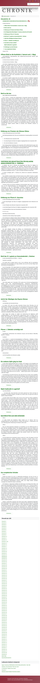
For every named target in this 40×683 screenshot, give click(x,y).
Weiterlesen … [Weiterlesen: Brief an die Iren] (8, 127)
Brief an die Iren (6, 93)
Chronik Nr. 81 (4, 654)
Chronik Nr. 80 (4, 652)
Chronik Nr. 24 (4, 558)
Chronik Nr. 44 (4, 592)
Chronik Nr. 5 (4, 528)
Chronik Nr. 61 (4, 620)
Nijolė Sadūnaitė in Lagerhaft (10, 389)
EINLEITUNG (4, 656)
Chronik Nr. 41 (4, 587)
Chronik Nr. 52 (4, 605)
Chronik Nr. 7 (4, 531)
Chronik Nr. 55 (4, 610)
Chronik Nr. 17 (4, 546)
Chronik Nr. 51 (4, 603)
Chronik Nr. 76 (4, 645)
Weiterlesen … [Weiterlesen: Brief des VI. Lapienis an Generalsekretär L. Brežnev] (8, 295)
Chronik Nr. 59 (4, 617)
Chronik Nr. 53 (4, 607)
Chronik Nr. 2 (4, 523)
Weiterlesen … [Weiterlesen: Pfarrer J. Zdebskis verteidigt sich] (8, 357)
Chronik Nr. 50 (4, 602)
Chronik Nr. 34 (4, 575)
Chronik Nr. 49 (4, 600)
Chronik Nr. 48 (4, 598)
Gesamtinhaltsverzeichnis (6, 657)
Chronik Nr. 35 (4, 576)
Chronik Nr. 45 (4, 593)
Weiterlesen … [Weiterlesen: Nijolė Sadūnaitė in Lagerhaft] (8, 412)
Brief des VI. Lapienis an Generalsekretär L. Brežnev (18, 256)
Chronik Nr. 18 (4, 548)
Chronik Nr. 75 (4, 644)
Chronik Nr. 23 (5, 19)
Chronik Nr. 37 (4, 580)
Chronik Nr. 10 (4, 536)
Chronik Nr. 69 (4, 634)
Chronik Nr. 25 (4, 560)
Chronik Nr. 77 (4, 647)
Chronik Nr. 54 (4, 608)
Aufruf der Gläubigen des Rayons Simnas (14, 299)
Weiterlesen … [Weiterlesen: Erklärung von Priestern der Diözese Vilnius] (8, 157)
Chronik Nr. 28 (4, 565)
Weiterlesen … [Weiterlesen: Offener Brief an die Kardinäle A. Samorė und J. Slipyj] (8, 89)
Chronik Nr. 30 (4, 568)
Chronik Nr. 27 (4, 563)
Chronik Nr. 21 (4, 553)
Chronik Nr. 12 (4, 539)
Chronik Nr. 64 (4, 625)
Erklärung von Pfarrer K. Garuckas (12, 197)
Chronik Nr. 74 (4, 642)
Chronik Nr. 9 (4, 534)
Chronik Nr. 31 (4, 570)
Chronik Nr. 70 (4, 635)
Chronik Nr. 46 (4, 595)
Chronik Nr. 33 (4, 573)
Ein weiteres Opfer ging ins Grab (11, 361)
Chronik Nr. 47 (4, 597)
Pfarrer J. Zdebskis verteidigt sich (12, 329)
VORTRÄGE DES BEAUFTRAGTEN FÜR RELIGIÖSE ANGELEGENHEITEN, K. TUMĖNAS (17, 162)
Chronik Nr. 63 (4, 624)
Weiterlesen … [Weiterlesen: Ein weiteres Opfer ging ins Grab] (8, 385)
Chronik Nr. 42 (4, 588)
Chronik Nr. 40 (4, 585)
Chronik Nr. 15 (4, 543)
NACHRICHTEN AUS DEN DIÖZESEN (12, 416)
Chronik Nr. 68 (4, 632)
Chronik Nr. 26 (4, 561)
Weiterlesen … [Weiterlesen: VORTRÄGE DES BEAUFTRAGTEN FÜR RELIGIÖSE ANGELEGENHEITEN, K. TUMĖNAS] (8, 193)
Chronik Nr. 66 (4, 629)
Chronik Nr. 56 (4, 612)
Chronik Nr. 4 (4, 526)
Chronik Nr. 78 (4, 649)
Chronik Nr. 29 (4, 566)
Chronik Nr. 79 (4, 651)
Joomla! (8, 679)
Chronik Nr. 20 (4, 551)
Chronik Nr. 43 (4, 590)
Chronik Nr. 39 (4, 583)
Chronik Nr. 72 (4, 639)
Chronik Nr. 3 (4, 524)
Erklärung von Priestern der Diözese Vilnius (15, 131)
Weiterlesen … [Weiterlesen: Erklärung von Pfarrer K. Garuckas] (8, 252)
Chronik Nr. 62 (4, 622)
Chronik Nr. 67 (4, 630)
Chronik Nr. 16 (4, 544)
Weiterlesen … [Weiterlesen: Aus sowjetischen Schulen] (8, 513)
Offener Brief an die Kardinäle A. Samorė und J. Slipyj (18, 54)
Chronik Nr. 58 (4, 615)
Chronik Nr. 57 (4, 613)
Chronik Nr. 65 (4, 627)
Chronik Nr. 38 (4, 581)
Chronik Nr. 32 (4, 571)
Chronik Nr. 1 (4, 521)
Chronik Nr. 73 (4, 640)
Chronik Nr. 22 (4, 555)
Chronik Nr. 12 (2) (5, 541)
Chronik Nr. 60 (4, 619)
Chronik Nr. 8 (4, 533)
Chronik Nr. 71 (4, 637)
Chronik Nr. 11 (4, 538)
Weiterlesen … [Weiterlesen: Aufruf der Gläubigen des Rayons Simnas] (8, 325)
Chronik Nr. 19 (4, 549)
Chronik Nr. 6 (4, 529)
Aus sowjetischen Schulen (9, 472)
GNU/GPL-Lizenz (20, 679)
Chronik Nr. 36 (4, 578)
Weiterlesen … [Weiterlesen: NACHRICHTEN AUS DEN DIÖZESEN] (8, 468)
